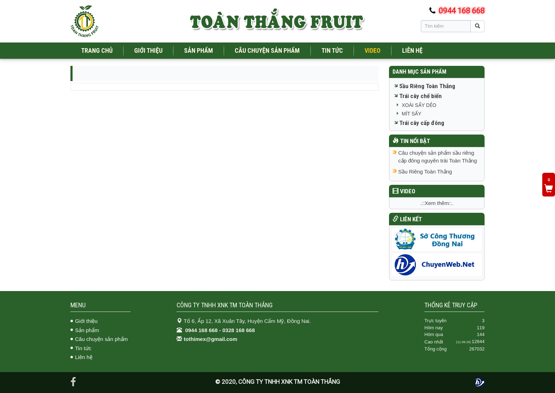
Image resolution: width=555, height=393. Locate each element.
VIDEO (373, 50)
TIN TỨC (332, 50)
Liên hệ (83, 357)
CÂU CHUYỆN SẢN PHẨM (267, 50)
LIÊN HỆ (412, 50)
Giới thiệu (86, 321)
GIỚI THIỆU (148, 50)
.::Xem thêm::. (436, 203)
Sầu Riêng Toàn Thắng (427, 86)
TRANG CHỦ (97, 50)
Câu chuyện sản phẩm (101, 339)
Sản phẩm (87, 330)
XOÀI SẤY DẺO (419, 105)
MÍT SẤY (411, 113)
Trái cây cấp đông (421, 122)
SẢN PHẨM (198, 50)
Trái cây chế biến (420, 95)
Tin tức (83, 348)
